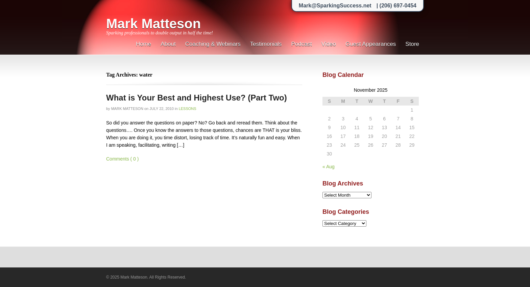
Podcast (301, 44)
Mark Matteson (153, 23)
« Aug (328, 166)
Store (412, 44)
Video (328, 44)
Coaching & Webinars (213, 44)
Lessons (187, 109)
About (168, 44)
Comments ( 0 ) (122, 159)
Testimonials (266, 44)
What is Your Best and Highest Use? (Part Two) (196, 97)
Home (143, 44)
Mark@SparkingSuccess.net (335, 5)
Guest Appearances (370, 44)
